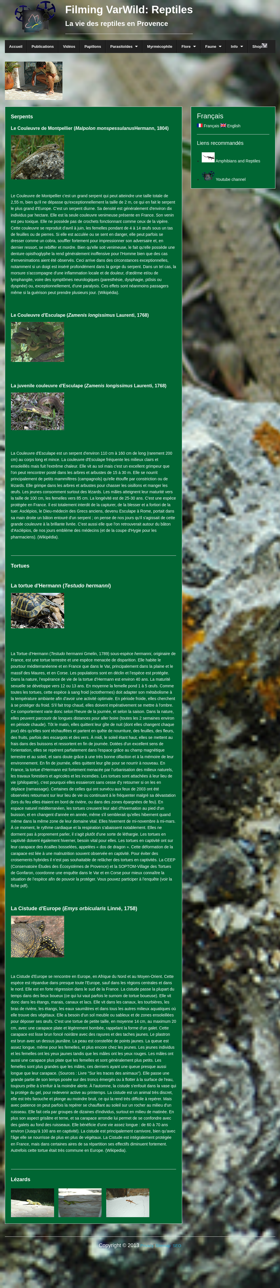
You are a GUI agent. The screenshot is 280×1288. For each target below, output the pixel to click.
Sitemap (163, 1245)
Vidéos (69, 46)
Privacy (147, 1245)
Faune (210, 46)
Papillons (92, 46)
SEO (177, 1245)
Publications (43, 46)
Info (234, 46)
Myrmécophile (159, 46)
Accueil (15, 46)
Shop (260, 46)
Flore (186, 46)
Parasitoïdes (121, 46)
